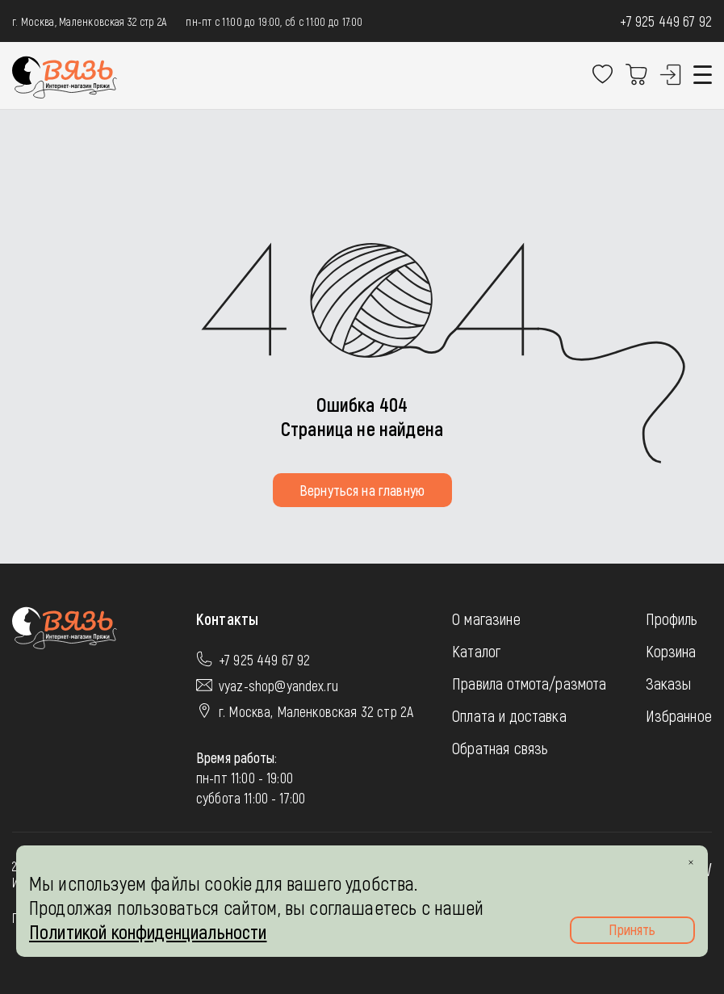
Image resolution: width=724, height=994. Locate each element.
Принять (632, 929)
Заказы (669, 683)
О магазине (486, 618)
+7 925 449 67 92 (666, 21)
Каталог (476, 651)
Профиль (672, 618)
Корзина (671, 651)
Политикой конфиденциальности (147, 931)
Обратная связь (500, 747)
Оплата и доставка (509, 715)
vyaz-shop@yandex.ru (278, 685)
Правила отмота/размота (529, 683)
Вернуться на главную (362, 490)
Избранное (679, 715)
